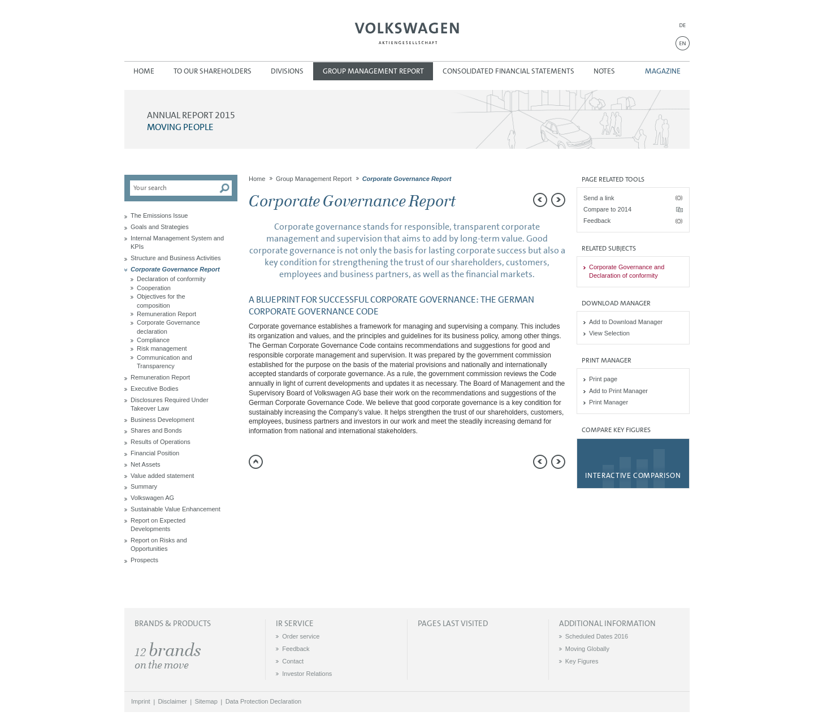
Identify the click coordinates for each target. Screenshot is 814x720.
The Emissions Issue (159, 215)
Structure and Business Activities (176, 258)
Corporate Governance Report (175, 269)
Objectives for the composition (161, 300)
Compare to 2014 (607, 209)
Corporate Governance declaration (168, 326)
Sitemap (206, 701)
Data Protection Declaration (264, 701)
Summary (144, 486)
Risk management (162, 348)
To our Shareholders (213, 71)
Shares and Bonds (156, 430)
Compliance (153, 340)
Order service (300, 636)
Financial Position (155, 453)
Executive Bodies (154, 388)
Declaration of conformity (171, 278)
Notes (604, 71)
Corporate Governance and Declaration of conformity (626, 271)
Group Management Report (373, 71)
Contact (293, 661)
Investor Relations (307, 673)
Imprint (140, 701)
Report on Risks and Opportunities (159, 544)
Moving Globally (587, 648)
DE (683, 25)
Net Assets (146, 464)
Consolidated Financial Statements (508, 71)
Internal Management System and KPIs (177, 242)
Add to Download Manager (626, 321)
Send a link (598, 198)
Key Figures (582, 661)
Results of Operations (160, 441)
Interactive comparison (633, 475)
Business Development (162, 419)
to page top (256, 462)
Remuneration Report (166, 314)
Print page (603, 379)
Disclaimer (172, 701)
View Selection (609, 333)
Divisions (287, 71)
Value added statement (162, 475)
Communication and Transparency (164, 361)
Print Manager (608, 402)
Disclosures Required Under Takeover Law (170, 404)
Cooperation (154, 287)
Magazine (663, 71)
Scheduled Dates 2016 (596, 636)
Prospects (144, 560)
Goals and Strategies (160, 226)
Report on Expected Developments (158, 524)
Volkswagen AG (407, 31)
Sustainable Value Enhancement (175, 509)
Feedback (596, 220)
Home (143, 71)
